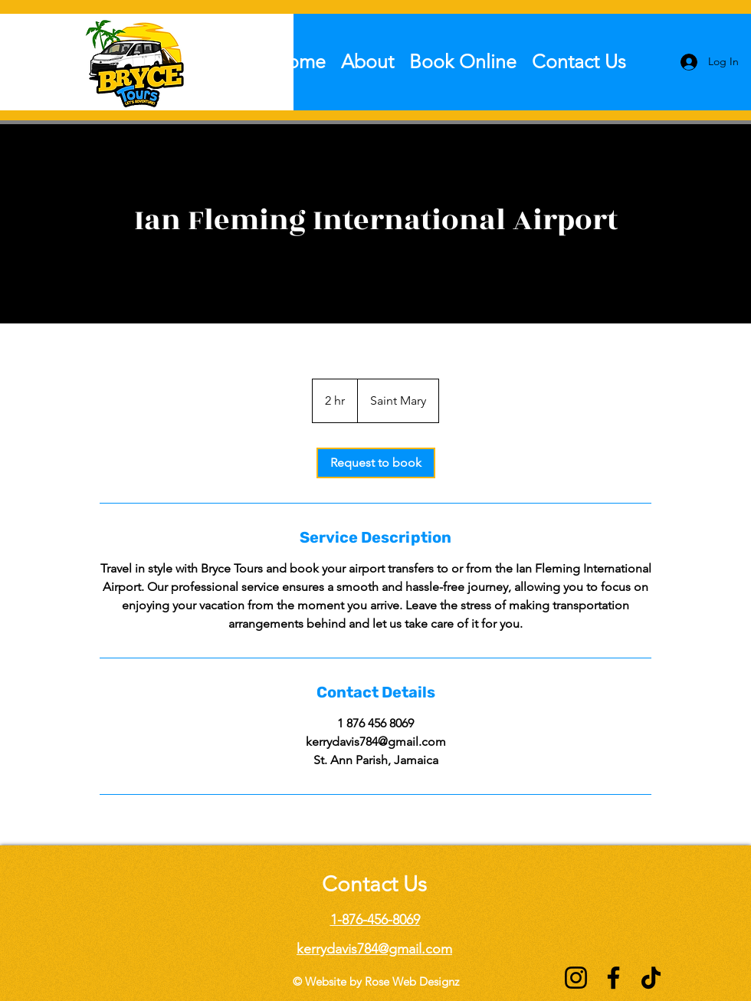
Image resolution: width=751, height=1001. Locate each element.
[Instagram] (576, 978)
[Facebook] (613, 978)
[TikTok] (651, 978)
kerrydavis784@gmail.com (374, 948)
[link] (375, 463)
